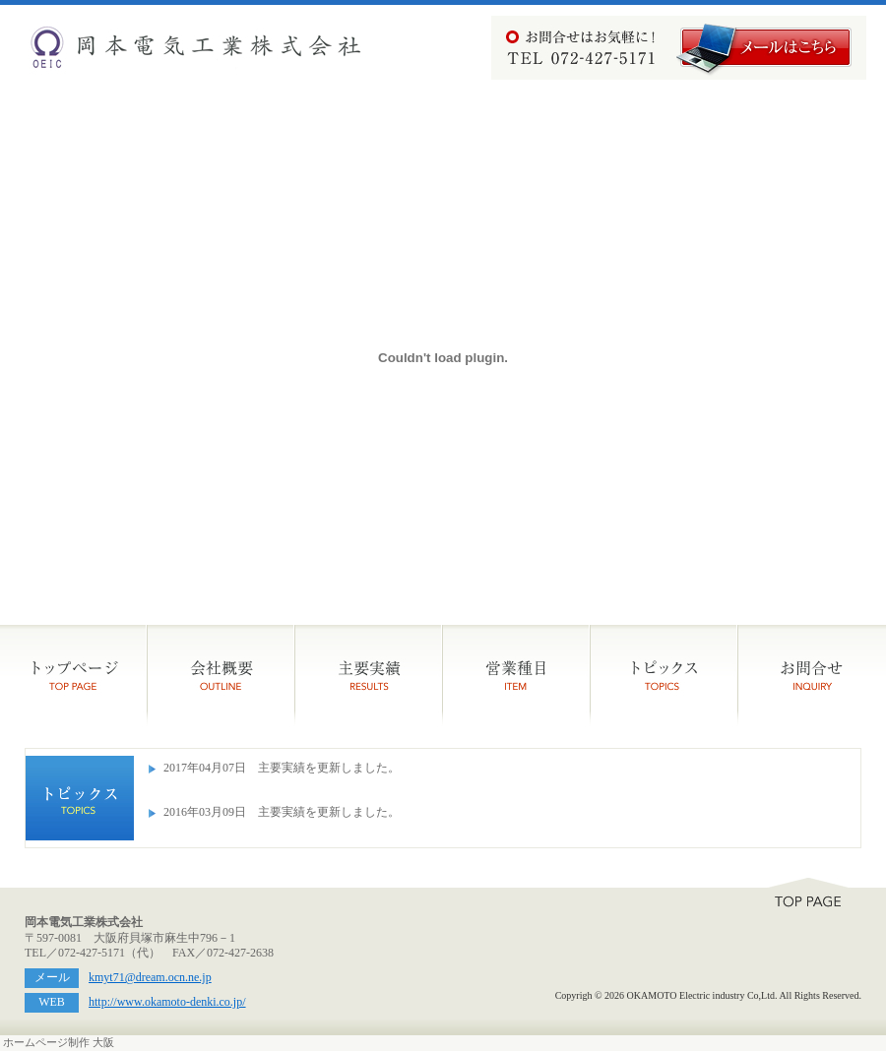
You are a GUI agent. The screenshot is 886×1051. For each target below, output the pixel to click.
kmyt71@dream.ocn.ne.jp (150, 977)
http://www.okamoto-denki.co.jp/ (167, 1002)
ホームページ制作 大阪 (58, 1042)
